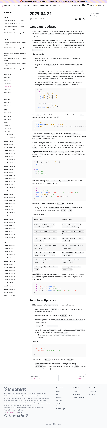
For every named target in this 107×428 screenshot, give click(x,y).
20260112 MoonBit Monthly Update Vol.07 (15, 34)
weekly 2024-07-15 (9, 157)
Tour (57, 406)
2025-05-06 (7, 83)
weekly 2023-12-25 (9, 245)
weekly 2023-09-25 (9, 280)
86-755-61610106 (12, 412)
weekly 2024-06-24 (9, 166)
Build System (77, 394)
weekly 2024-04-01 (9, 200)
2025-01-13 (7, 105)
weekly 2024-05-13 (9, 185)
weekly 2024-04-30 (9, 188)
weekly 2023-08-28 (9, 292)
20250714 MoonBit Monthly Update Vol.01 (15, 70)
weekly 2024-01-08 (9, 234)
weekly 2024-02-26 (9, 216)
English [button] (74, 5)
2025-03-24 (7, 93)
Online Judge (60, 409)
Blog (19, 5)
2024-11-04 (7, 125)
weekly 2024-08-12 (9, 144)
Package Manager (79, 397)
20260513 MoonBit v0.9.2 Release (14, 20)
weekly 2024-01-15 (9, 231)
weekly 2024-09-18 (9, 135)
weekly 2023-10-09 (9, 277)
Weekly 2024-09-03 (10, 138)
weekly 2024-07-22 (9, 153)
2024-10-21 (7, 128)
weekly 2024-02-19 (9, 219)
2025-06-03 (7, 77)
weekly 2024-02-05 (9, 222)
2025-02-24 (7, 99)
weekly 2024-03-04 (9, 213)
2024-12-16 (7, 116)
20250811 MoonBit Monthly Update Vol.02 (15, 65)
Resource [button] (43, 5)
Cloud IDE (76, 392)
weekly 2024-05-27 (9, 178)
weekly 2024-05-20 (9, 181)
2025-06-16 (7, 74)
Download (26, 5)
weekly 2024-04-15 (9, 194)
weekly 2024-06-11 (9, 172)
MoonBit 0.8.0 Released (11, 30)
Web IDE (35, 5)
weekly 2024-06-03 (9, 175)
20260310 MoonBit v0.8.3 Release (14, 27)
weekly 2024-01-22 (9, 228)
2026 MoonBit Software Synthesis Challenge (38, 1)
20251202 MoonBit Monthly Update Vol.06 (15, 44)
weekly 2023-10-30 (9, 270)
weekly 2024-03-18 (9, 206)
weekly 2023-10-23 (9, 273)
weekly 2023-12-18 (9, 248)
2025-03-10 (7, 96)
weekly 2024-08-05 (9, 147)
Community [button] (54, 5)
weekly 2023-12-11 (9, 252)
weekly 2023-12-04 (9, 255)
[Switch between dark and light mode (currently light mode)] (103, 5)
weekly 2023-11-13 (9, 264)
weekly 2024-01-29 (9, 225)
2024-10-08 (7, 132)
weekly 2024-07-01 (9, 163)
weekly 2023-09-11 (9, 286)
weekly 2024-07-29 (9, 150)
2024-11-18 (7, 122)
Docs (14, 5)
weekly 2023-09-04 (9, 289)
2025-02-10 (7, 102)
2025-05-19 (7, 80)
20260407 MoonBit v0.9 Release (13, 23)
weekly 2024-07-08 (9, 160)
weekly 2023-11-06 (9, 267)
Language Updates (95, 13)
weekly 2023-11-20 (9, 261)
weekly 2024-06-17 (9, 169)
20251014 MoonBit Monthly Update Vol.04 (15, 54)
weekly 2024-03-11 (9, 210)
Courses (59, 400)
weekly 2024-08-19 (9, 141)
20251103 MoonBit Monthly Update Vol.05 (15, 49)
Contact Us (92, 392)
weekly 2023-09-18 (9, 283)
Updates (59, 397)
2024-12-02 (7, 119)
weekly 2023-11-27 (9, 258)
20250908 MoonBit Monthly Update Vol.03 (15, 59)
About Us (92, 394)
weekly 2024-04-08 (9, 197)
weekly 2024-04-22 (9, 191)
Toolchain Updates (95, 16)
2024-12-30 (7, 113)
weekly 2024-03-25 (9, 203)
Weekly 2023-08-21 (10, 295)
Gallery (58, 403)
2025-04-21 (7, 86)
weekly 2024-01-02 (9, 238)
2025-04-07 (7, 90)
